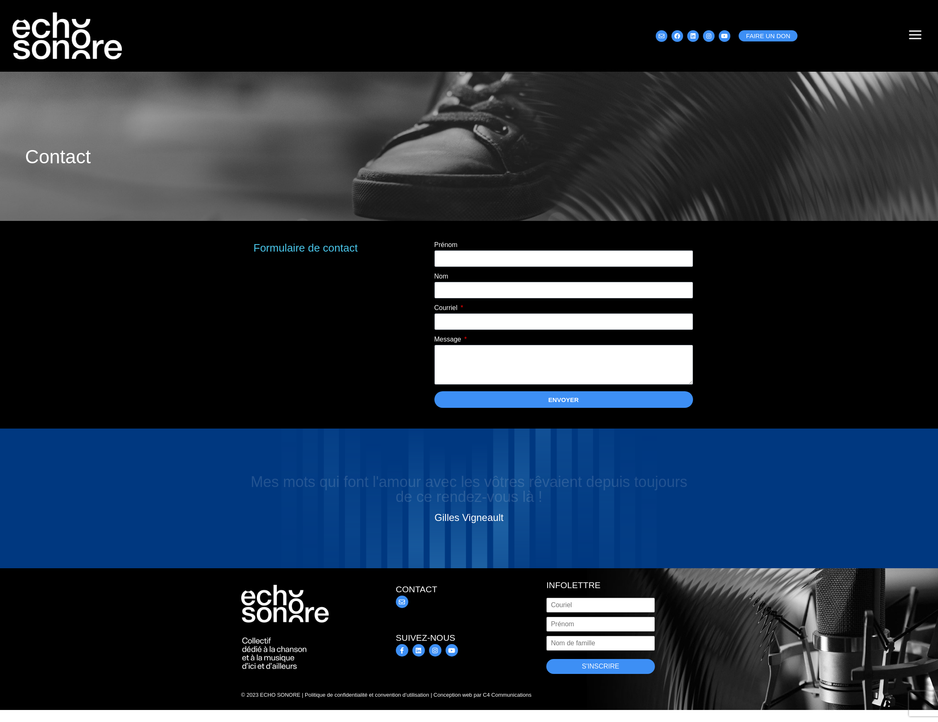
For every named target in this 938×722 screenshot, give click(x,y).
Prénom (446, 245)
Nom (441, 276)
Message (448, 339)
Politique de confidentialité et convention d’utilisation (367, 695)
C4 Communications (507, 695)
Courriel (446, 308)
